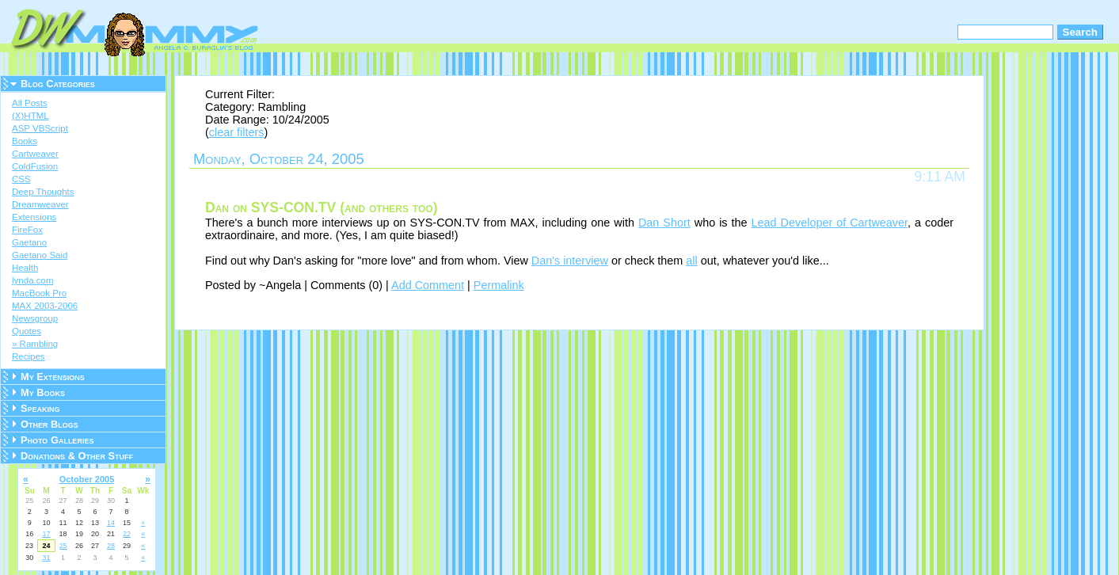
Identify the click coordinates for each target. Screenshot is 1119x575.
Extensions (34, 217)
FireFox (27, 229)
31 (46, 558)
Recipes (28, 356)
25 (63, 546)
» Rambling (35, 343)
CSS (21, 179)
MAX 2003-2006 (45, 305)
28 (111, 546)
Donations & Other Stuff (77, 456)
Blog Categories (58, 83)
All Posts (30, 103)
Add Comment (427, 285)
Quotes (26, 331)
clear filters (237, 132)
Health (25, 267)
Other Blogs (49, 424)
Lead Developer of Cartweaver (830, 222)
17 (46, 534)
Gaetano (29, 242)
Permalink (499, 285)
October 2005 (87, 479)
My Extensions (53, 377)
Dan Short (664, 222)
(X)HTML (30, 115)
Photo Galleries (57, 440)
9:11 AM (939, 177)
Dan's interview (569, 260)
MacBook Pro (39, 293)
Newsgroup (35, 318)
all (691, 260)
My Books (43, 392)
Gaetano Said (39, 255)
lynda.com (32, 280)
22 (127, 534)
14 (111, 523)
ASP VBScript (40, 128)
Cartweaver (35, 153)
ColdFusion (35, 166)
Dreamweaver (40, 204)
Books (24, 141)
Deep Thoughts (43, 191)
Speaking (40, 408)
